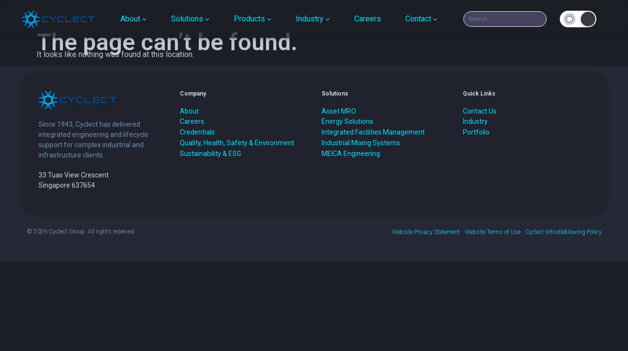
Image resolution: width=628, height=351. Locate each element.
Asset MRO (339, 111)
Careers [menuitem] (367, 18)
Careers (192, 121)
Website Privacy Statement (426, 232)
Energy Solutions (347, 121)
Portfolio (476, 132)
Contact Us (479, 111)
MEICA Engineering (351, 153)
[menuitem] (133, 19)
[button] (578, 19)
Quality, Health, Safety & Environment (237, 143)
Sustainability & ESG (210, 153)
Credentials (197, 132)
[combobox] (505, 19)
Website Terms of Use (492, 232)
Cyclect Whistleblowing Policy (563, 232)
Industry (475, 121)
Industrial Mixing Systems (361, 143)
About (189, 111)
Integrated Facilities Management (373, 132)
